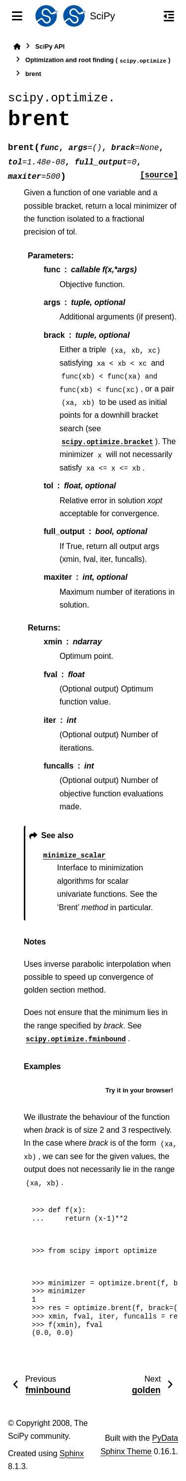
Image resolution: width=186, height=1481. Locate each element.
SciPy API (49, 46)
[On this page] (169, 15)
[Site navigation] (17, 15)
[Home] (16, 46)
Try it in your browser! (139, 1090)
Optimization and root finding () (98, 60)
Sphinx (72, 1453)
